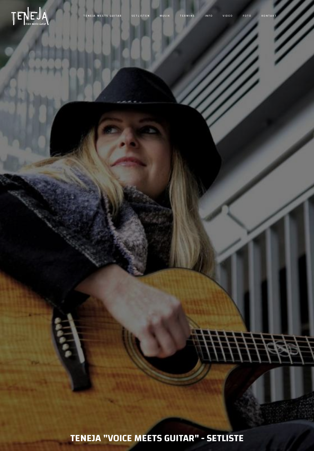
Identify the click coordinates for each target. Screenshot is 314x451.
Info (209, 15)
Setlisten (141, 15)
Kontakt (269, 15)
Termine (187, 15)
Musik (165, 15)
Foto (247, 15)
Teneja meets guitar (102, 15)
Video (228, 15)
